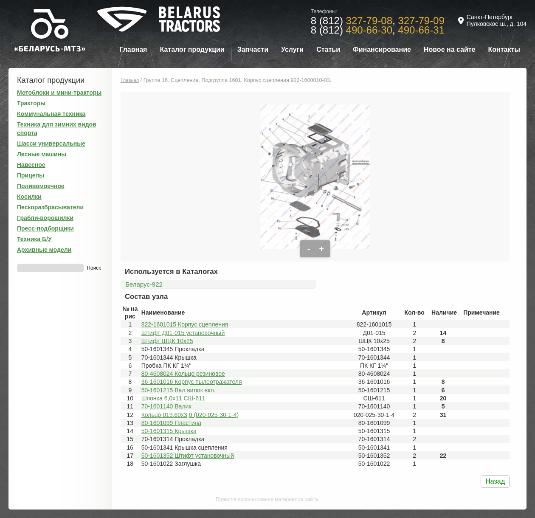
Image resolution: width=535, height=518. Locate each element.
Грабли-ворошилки (45, 217)
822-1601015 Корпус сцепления (184, 324)
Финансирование (382, 49)
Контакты (504, 49)
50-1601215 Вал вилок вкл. (178, 390)
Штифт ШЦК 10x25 (167, 341)
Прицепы (30, 175)
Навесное (31, 164)
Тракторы (31, 103)
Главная (133, 49)
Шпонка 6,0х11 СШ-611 (173, 398)
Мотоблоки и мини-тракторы (59, 92)
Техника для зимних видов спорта (56, 128)
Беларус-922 (144, 284)
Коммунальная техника (51, 113)
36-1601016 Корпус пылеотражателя (191, 381)
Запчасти (252, 49)
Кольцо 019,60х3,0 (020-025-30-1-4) (190, 414)
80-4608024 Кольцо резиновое (183, 373)
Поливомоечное (41, 186)
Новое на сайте (450, 49)
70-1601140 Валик (166, 406)
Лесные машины (41, 154)
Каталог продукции (192, 49)
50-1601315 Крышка (169, 431)
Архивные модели (44, 249)
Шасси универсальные (51, 143)
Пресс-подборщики (45, 228)
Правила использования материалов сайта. (267, 499)
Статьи (328, 49)
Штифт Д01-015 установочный (183, 332)
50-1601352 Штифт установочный (187, 455)
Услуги (292, 49)
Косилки (29, 196)
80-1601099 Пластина (171, 422)
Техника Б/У (34, 239)
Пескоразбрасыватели (50, 207)
